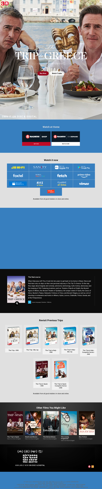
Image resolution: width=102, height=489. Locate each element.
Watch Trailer (57, 73)
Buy (43, 73)
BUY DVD (36, 144)
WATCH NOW (65, 144)
